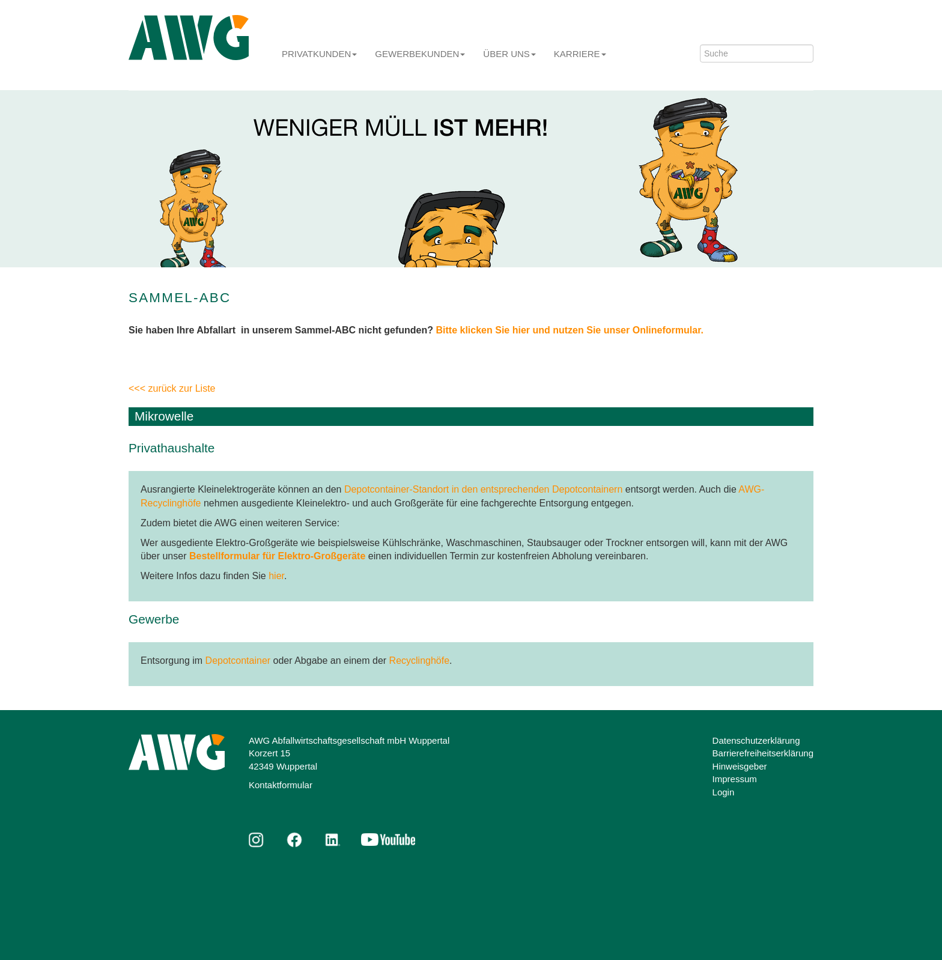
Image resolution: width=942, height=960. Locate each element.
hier (276, 576)
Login (724, 792)
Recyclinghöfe (419, 660)
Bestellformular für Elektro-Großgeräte (277, 556)
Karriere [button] (580, 54)
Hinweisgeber (740, 766)
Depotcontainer (238, 660)
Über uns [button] (509, 54)
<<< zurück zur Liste (172, 388)
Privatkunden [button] (319, 54)
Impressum (735, 779)
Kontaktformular (280, 785)
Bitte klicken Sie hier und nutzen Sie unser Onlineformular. (569, 330)
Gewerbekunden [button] (420, 54)
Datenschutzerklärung (756, 740)
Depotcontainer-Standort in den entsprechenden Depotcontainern (483, 489)
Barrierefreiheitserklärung (763, 753)
